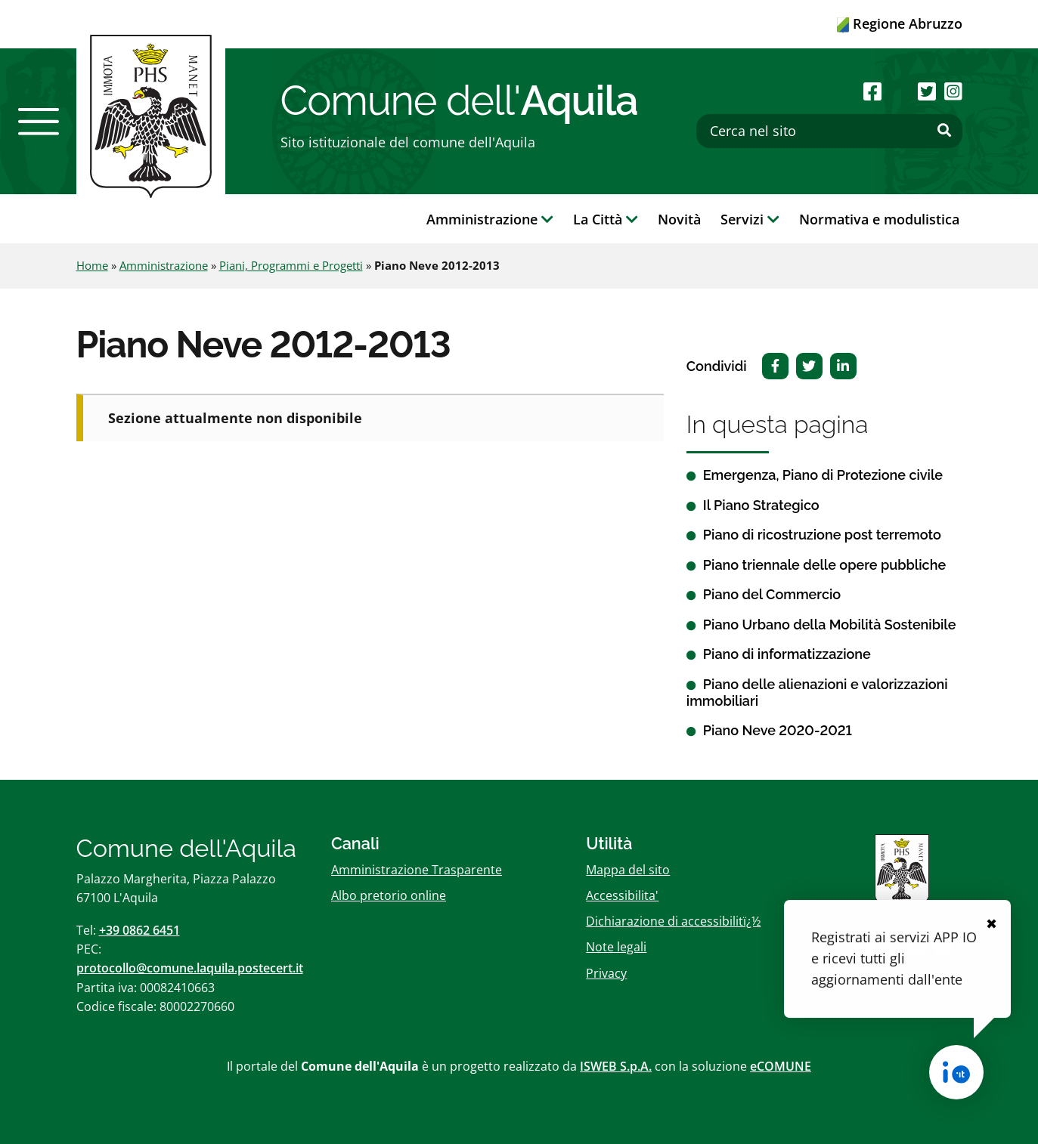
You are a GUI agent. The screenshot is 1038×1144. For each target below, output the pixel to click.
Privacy (606, 973)
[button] (39, 121)
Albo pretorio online (388, 895)
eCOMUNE (780, 1066)
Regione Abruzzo (899, 23)
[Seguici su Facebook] (872, 91)
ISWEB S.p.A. (616, 1066)
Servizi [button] (749, 219)
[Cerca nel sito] (829, 131)
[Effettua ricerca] (944, 130)
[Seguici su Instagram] (953, 91)
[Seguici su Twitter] (927, 91)
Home (92, 265)
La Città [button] (605, 219)
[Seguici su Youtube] (900, 91)
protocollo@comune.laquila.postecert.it (189, 968)
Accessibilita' (622, 895)
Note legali (616, 946)
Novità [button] (679, 219)
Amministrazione (163, 265)
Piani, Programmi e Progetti (291, 265)
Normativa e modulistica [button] (879, 219)
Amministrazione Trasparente (416, 869)
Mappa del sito (628, 869)
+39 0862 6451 (139, 930)
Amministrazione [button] (489, 219)
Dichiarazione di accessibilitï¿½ (673, 921)
